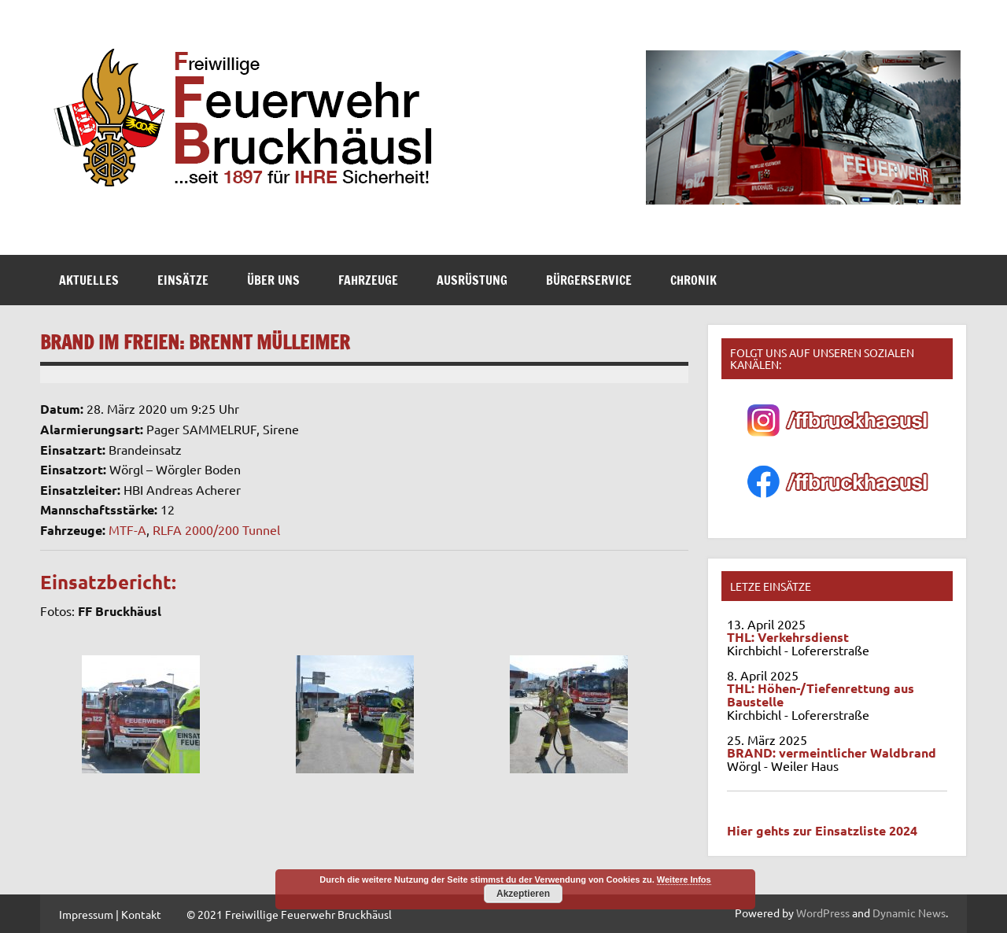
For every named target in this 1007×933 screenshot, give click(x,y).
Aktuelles (89, 280)
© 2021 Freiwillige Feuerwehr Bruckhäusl (289, 914)
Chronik (693, 280)
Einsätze (182, 280)
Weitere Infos (684, 879)
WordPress (823, 912)
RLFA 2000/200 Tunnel (216, 529)
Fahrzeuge (368, 280)
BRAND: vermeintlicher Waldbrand (831, 752)
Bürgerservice (589, 280)
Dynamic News (909, 912)
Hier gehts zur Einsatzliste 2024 (822, 830)
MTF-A (127, 529)
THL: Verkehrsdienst (788, 637)
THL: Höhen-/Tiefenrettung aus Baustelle (820, 695)
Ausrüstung (472, 280)
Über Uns (273, 280)
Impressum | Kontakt (110, 914)
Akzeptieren (523, 893)
